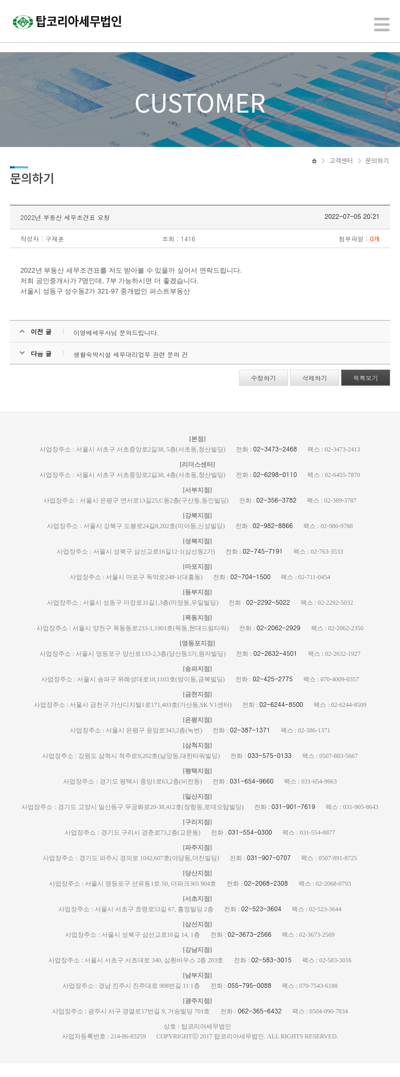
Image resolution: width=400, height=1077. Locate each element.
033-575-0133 (270, 768)
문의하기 (377, 170)
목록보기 (365, 391)
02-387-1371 (250, 743)
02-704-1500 (250, 589)
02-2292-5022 (268, 615)
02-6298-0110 (275, 487)
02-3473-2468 (275, 462)
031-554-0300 (250, 845)
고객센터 (341, 170)
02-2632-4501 (275, 666)
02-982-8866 (273, 538)
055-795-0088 (249, 998)
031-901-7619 (293, 819)
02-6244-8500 (281, 717)
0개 (374, 252)
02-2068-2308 (266, 896)
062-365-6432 (260, 1024)
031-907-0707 (269, 870)
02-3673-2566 (249, 947)
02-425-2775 (273, 692)
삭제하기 (314, 391)
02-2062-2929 (279, 641)
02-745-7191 (263, 564)
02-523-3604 (261, 921)
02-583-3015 (272, 973)
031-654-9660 (251, 794)
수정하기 (263, 391)
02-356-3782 (276, 513)
